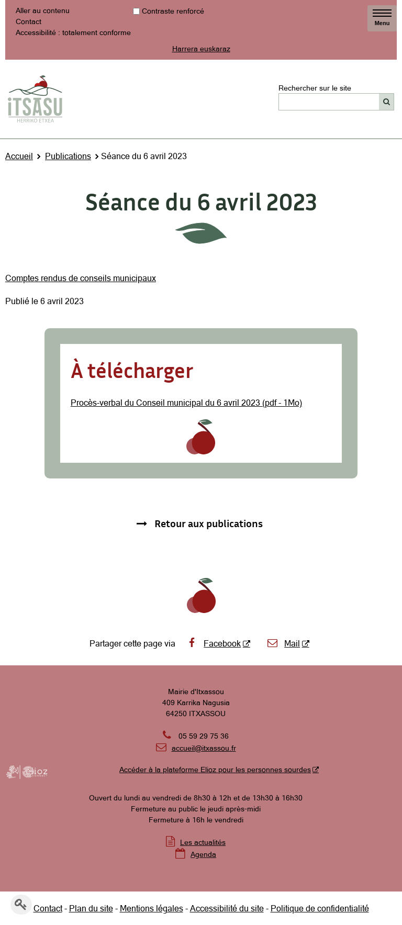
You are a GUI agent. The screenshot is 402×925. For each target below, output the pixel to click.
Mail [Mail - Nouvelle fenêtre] (283, 643)
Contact (28, 21)
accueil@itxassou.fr (204, 748)
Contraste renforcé (173, 11)
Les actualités (203, 842)
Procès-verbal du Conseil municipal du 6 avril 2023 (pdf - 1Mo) (186, 402)
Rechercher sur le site (314, 87)
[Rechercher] (386, 101)
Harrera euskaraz (201, 48)
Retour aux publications (208, 523)
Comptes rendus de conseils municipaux (80, 278)
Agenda (203, 854)
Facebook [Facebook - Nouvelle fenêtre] (213, 643)
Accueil (19, 156)
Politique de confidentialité (320, 908)
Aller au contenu (43, 10)
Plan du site (91, 908)
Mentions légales (151, 908)
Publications (68, 156)
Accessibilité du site (227, 908)
